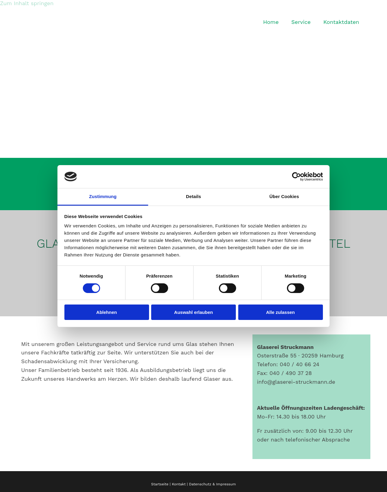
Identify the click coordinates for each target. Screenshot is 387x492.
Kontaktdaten (341, 22)
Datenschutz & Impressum (212, 484)
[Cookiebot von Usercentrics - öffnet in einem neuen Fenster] (296, 176)
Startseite (159, 484)
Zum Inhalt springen (27, 3)
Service (301, 22)
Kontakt (179, 484)
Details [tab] (193, 196)
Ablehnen (106, 312)
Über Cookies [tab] (284, 196)
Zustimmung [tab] (103, 196)
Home (270, 22)
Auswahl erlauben (193, 312)
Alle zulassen (280, 312)
